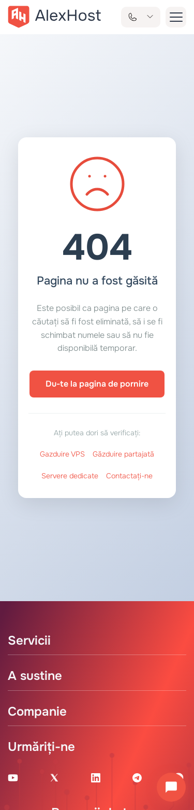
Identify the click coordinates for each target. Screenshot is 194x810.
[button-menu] (176, 17)
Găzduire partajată (123, 454)
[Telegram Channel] (137, 777)
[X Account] (54, 777)
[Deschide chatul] (171, 787)
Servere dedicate (69, 475)
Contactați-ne (129, 475)
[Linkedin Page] (96, 777)
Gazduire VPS (62, 454)
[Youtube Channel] (13, 777)
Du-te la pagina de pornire (97, 383)
